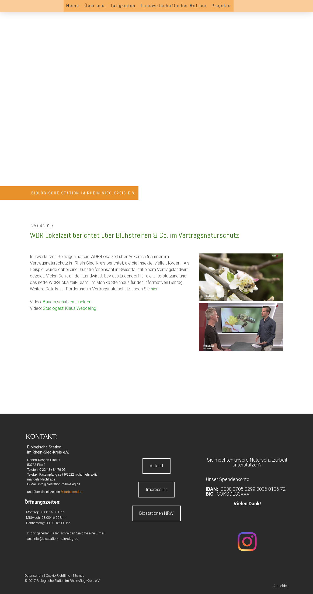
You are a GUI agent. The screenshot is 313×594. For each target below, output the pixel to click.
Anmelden (280, 586)
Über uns (95, 5)
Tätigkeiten (122, 5)
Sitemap (78, 576)
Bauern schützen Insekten (67, 301)
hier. (154, 288)
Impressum (156, 489)
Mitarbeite (68, 492)
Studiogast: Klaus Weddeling (69, 308)
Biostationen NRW (156, 513)
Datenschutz (34, 576)
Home (72, 5)
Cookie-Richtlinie (58, 576)
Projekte (221, 5)
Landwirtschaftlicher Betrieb (173, 5)
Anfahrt (156, 465)
